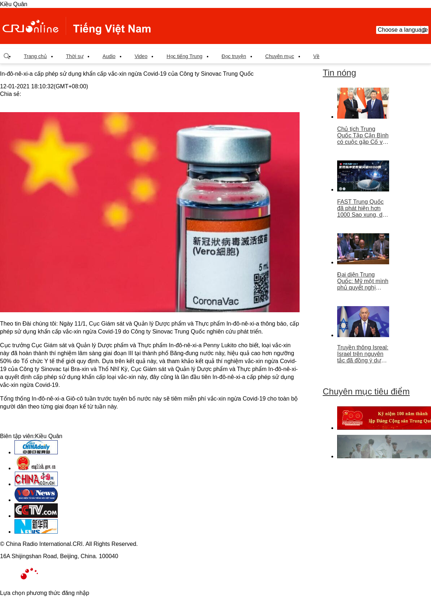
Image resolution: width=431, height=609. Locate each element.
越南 (77, 26)
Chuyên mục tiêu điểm (366, 391)
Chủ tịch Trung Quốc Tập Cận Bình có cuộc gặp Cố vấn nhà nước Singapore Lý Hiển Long (363, 135)
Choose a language (402, 30)
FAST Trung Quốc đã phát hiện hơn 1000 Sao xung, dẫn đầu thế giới (363, 208)
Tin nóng (339, 73)
